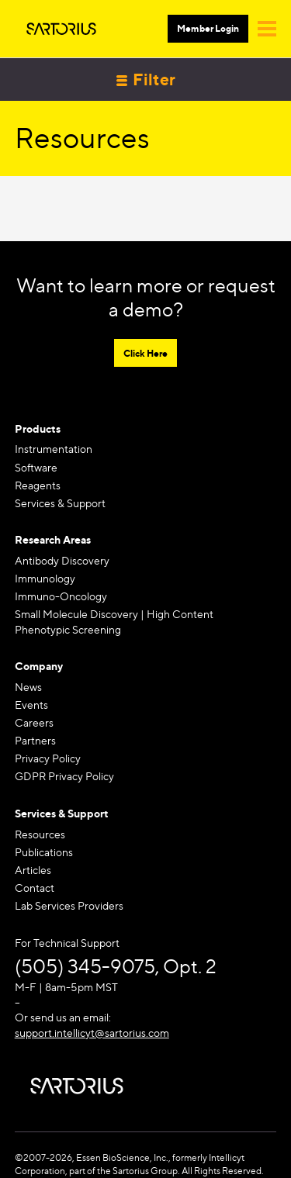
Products (38, 428)
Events (31, 704)
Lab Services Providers (69, 905)
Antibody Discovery (62, 560)
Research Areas (53, 539)
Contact (34, 887)
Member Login (208, 28)
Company (39, 665)
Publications (44, 851)
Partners (35, 740)
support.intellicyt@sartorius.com (92, 1032)
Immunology (45, 578)
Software (36, 467)
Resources (40, 834)
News (28, 686)
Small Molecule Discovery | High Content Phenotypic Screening (114, 621)
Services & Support (60, 503)
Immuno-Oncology (61, 596)
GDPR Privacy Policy (64, 775)
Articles (33, 869)
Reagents (38, 485)
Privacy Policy (48, 758)
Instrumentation (53, 448)
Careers (34, 722)
